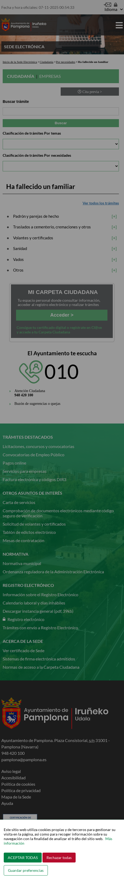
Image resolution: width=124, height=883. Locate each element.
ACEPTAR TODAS (23, 857)
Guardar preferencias (26, 870)
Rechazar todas (59, 857)
